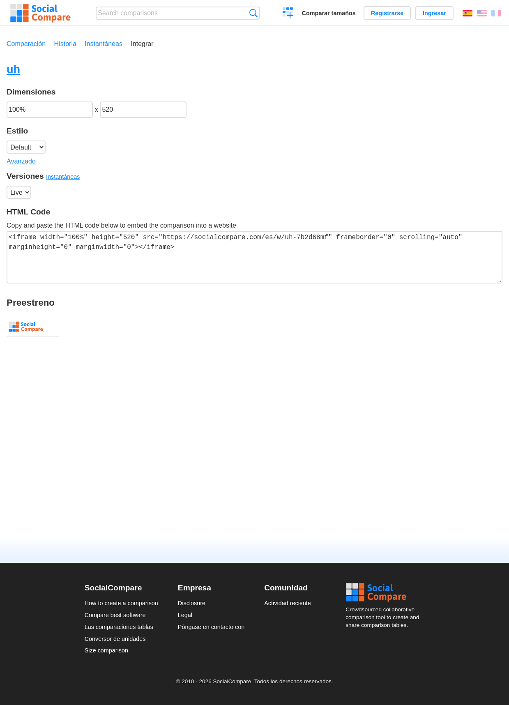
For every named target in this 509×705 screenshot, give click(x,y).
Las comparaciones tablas (119, 627)
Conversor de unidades (115, 639)
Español (467, 13)
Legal (185, 615)
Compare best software (115, 615)
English (482, 13)
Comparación (26, 43)
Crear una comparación (288, 13)
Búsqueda (253, 13)
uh (13, 69)
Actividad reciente (287, 603)
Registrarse (387, 13)
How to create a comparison (121, 603)
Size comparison (106, 650)
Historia (65, 43)
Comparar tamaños (329, 13)
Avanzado (21, 161)
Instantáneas (103, 43)
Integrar (142, 43)
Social (384, 592)
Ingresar (434, 13)
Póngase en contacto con (211, 627)
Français (496, 13)
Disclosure (191, 603)
